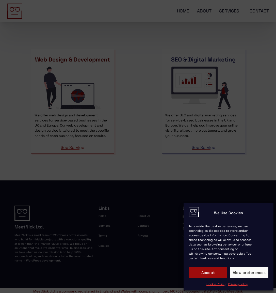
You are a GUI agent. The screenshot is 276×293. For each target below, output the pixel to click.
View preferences (249, 272)
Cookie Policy (215, 284)
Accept (208, 272)
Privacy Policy (238, 284)
